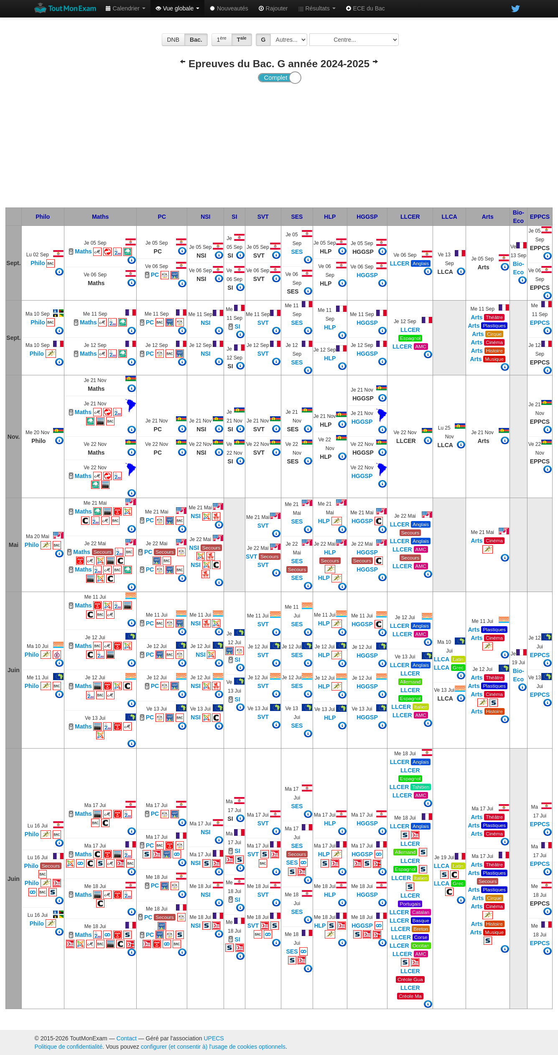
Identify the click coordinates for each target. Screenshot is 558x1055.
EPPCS (540, 216)
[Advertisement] (279, 144)
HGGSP (367, 216)
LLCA (449, 216)
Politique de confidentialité (69, 1046)
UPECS (214, 1038)
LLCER (410, 216)
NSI (205, 216)
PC (162, 216)
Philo (43, 216)
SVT (263, 216)
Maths (100, 216)
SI (234, 216)
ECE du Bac (365, 8)
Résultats (317, 8)
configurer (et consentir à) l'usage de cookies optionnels (213, 1046)
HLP (330, 216)
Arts (488, 216)
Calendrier (125, 8)
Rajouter (273, 8)
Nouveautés (228, 8)
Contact (127, 1038)
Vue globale (177, 8)
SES (297, 216)
